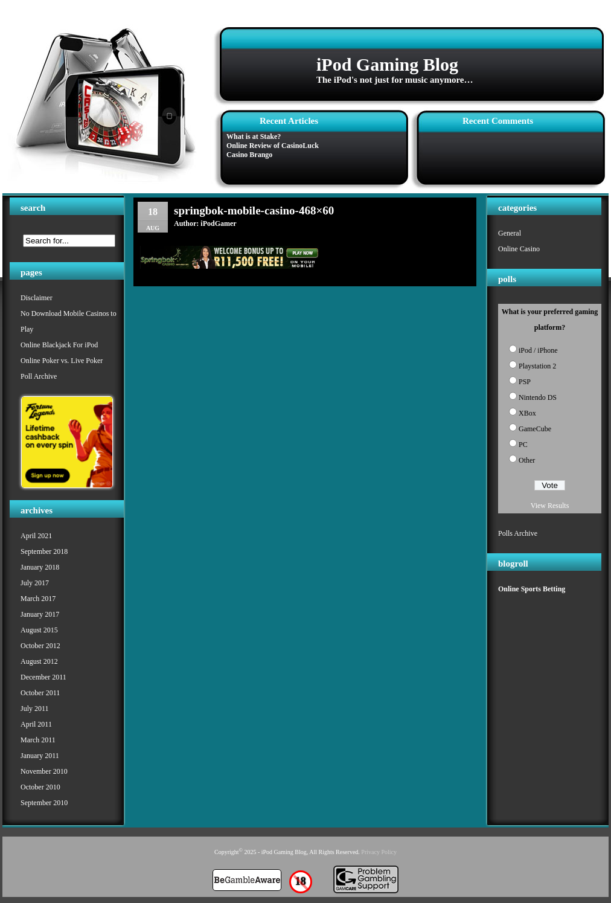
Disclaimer (37, 298)
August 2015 (39, 630)
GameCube (535, 429)
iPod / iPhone (538, 350)
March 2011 (38, 740)
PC (523, 444)
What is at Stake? (253, 136)
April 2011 (36, 724)
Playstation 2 (537, 366)
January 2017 (40, 614)
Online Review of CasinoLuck (272, 145)
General (509, 233)
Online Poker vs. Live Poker (62, 360)
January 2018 (40, 567)
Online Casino (519, 249)
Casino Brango (249, 154)
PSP (525, 382)
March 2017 (38, 598)
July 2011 (35, 708)
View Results (550, 505)
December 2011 (43, 677)
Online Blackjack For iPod (59, 345)
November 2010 (44, 771)
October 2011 (40, 693)
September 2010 (44, 803)
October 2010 (40, 787)
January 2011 (40, 755)
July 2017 (35, 583)
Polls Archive (517, 533)
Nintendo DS (538, 397)
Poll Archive (39, 376)
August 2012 (39, 661)
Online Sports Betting (531, 589)
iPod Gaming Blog (387, 64)
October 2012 (40, 645)
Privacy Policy (379, 852)
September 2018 (44, 551)
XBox (527, 413)
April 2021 (36, 536)
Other (527, 460)
